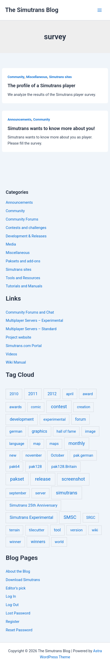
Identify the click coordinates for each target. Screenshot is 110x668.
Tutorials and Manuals (24, 286)
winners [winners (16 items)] (38, 541)
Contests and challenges (26, 227)
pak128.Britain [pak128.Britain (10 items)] (64, 466)
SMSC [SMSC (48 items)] (70, 517)
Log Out (12, 604)
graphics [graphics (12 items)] (39, 431)
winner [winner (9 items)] (15, 541)
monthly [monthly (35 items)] (76, 443)
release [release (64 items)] (42, 479)
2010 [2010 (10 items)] (13, 394)
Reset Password (19, 630)
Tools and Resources (23, 278)
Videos (11, 354)
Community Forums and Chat (30, 312)
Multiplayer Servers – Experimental (34, 320)
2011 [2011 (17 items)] (33, 393)
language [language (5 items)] (16, 444)
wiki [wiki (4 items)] (95, 530)
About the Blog (18, 571)
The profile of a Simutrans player (41, 85)
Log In (11, 596)
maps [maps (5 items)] (54, 444)
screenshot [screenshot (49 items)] (73, 479)
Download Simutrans (23, 579)
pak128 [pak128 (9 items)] (35, 466)
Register (12, 621)
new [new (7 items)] (12, 455)
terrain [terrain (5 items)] (14, 530)
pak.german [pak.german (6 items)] (83, 455)
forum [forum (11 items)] (80, 419)
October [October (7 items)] (57, 455)
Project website (18, 337)
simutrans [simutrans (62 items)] (66, 493)
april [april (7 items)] (70, 394)
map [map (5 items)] (36, 444)
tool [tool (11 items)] (57, 530)
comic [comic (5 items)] (36, 407)
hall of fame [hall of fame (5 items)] (66, 431)
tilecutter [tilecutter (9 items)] (36, 530)
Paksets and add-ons (23, 261)
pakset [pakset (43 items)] (17, 479)
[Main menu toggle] (99, 10)
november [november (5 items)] (33, 455)
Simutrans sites (60, 77)
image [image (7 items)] (90, 431)
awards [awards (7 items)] (15, 407)
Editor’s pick (15, 588)
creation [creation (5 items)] (83, 407)
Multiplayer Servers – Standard (31, 329)
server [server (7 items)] (40, 493)
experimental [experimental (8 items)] (54, 419)
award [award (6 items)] (88, 394)
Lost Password (18, 613)
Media (11, 244)
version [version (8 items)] (76, 530)
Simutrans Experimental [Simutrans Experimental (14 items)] (31, 517)
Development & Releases (26, 236)
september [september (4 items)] (17, 493)
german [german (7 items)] (15, 431)
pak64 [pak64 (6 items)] (14, 466)
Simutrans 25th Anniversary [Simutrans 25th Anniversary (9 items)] (33, 505)
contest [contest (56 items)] (59, 406)
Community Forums (22, 219)
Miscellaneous (36, 77)
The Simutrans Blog (31, 10)
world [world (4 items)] (59, 542)
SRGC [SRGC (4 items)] (90, 518)
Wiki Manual (16, 362)
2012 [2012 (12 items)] (52, 393)
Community (16, 77)
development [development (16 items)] (22, 419)
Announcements (19, 119)
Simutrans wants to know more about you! (51, 128)
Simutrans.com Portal (24, 345)
